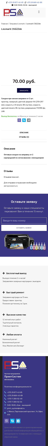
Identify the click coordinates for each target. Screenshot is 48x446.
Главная (4, 24)
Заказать (24, 90)
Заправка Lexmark (17, 24)
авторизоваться (10, 186)
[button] (39, 11)
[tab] (24, 132)
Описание (24, 133)
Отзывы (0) (24, 137)
